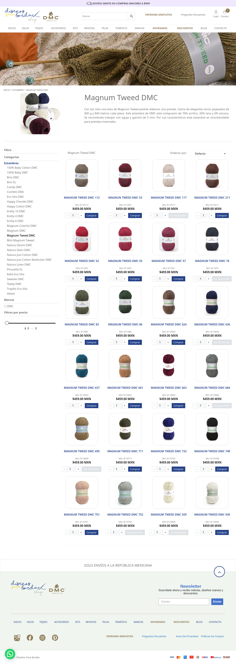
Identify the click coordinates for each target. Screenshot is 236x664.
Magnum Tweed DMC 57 (169, 261)
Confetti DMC (15, 192)
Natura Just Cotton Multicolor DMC (29, 260)
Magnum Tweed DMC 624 (169, 324)
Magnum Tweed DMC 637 (82, 388)
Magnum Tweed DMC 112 (82, 197)
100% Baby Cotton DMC (22, 168)
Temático (121, 28)
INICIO (12, 28)
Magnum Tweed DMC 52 (82, 261)
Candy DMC (14, 187)
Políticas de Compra (212, 636)
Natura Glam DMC (18, 250)
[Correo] (183, 601)
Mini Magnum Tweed (20, 240)
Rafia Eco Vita (15, 274)
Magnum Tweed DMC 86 (125, 324)
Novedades (160, 28)
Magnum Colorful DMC (22, 226)
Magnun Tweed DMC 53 (125, 197)
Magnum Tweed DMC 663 (169, 388)
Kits (75, 28)
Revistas (89, 28)
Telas (104, 28)
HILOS (25, 28)
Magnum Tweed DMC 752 (125, 514)
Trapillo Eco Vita (17, 289)
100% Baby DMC (17, 172)
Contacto (220, 28)
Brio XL (11, 182)
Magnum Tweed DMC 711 (125, 451)
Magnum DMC (16, 231)
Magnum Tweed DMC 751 (82, 514)
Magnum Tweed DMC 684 (212, 388)
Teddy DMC (14, 284)
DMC (8, 306)
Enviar (217, 601)
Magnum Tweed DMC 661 (125, 388)
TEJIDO (39, 28)
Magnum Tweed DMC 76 (212, 261)
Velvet (11, 293)
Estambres (18, 90)
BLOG (204, 28)
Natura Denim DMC (19, 245)
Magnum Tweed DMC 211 (212, 197)
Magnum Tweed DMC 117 (169, 197)
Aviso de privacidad (187, 636)
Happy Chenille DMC (20, 201)
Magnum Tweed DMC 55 (125, 261)
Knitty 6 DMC (15, 221)
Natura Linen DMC (19, 264)
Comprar (92, 215)
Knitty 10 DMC (16, 211)
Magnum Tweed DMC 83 (82, 324)
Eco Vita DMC (15, 197)
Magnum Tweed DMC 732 (169, 451)
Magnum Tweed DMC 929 (169, 514)
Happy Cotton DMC (19, 206)
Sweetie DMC (15, 279)
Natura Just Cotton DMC (22, 255)
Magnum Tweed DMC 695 (82, 451)
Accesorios (58, 28)
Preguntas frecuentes (193, 14)
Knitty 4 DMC (15, 216)
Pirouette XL (15, 269)
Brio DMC (13, 177)
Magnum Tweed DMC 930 (212, 514)
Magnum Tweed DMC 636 (212, 324)
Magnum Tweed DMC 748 (212, 451)
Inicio (6, 90)
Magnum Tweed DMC (37, 90)
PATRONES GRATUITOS (158, 14)
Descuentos (185, 28)
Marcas (139, 28)
